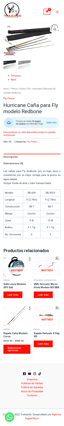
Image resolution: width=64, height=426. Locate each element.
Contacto (32, 395)
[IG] (34, 373)
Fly (28, 88)
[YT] (29, 373)
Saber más (51, 122)
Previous (16, 75)
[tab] (32, 157)
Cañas (22, 88)
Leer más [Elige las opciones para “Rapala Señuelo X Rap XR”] (43, 343)
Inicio (6, 88)
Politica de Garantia (32, 387)
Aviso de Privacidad (32, 391)
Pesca (14, 88)
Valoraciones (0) (13, 163)
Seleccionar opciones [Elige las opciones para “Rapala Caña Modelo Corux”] (14, 349)
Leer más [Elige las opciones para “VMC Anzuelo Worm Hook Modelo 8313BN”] (43, 294)
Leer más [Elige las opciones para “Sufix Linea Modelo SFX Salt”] (13, 294)
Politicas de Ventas (32, 383)
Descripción (10, 156)
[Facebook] (24, 373)
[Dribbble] (39, 373)
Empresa (32, 379)
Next (13, 79)
